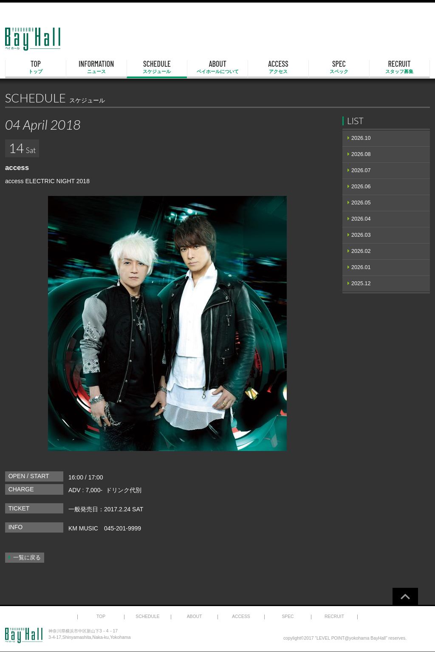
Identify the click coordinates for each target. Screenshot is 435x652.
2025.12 (361, 283)
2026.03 (361, 235)
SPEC (339, 67)
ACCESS (278, 67)
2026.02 (361, 251)
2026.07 (361, 170)
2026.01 (361, 267)
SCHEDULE (157, 67)
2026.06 (361, 187)
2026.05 (361, 203)
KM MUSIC (83, 528)
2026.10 (361, 138)
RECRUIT (399, 67)
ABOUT (217, 67)
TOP (36, 67)
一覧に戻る (27, 558)
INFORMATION (96, 67)
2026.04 (361, 219)
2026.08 (361, 154)
